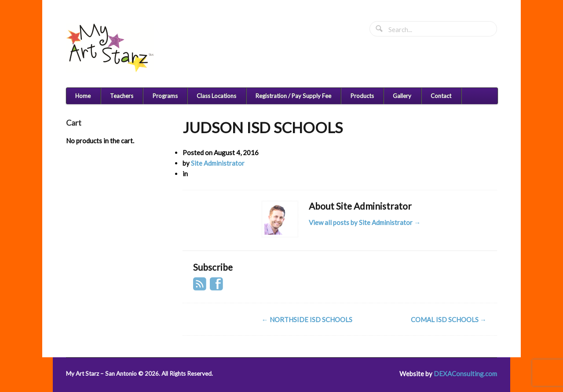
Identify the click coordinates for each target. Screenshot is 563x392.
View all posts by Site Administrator (364, 222)
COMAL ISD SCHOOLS (448, 319)
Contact (441, 95)
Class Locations (216, 95)
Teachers (121, 95)
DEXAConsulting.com (465, 373)
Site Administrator (218, 163)
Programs (165, 95)
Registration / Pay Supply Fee (293, 95)
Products (362, 95)
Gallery (402, 95)
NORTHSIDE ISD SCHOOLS (307, 319)
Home (83, 95)
